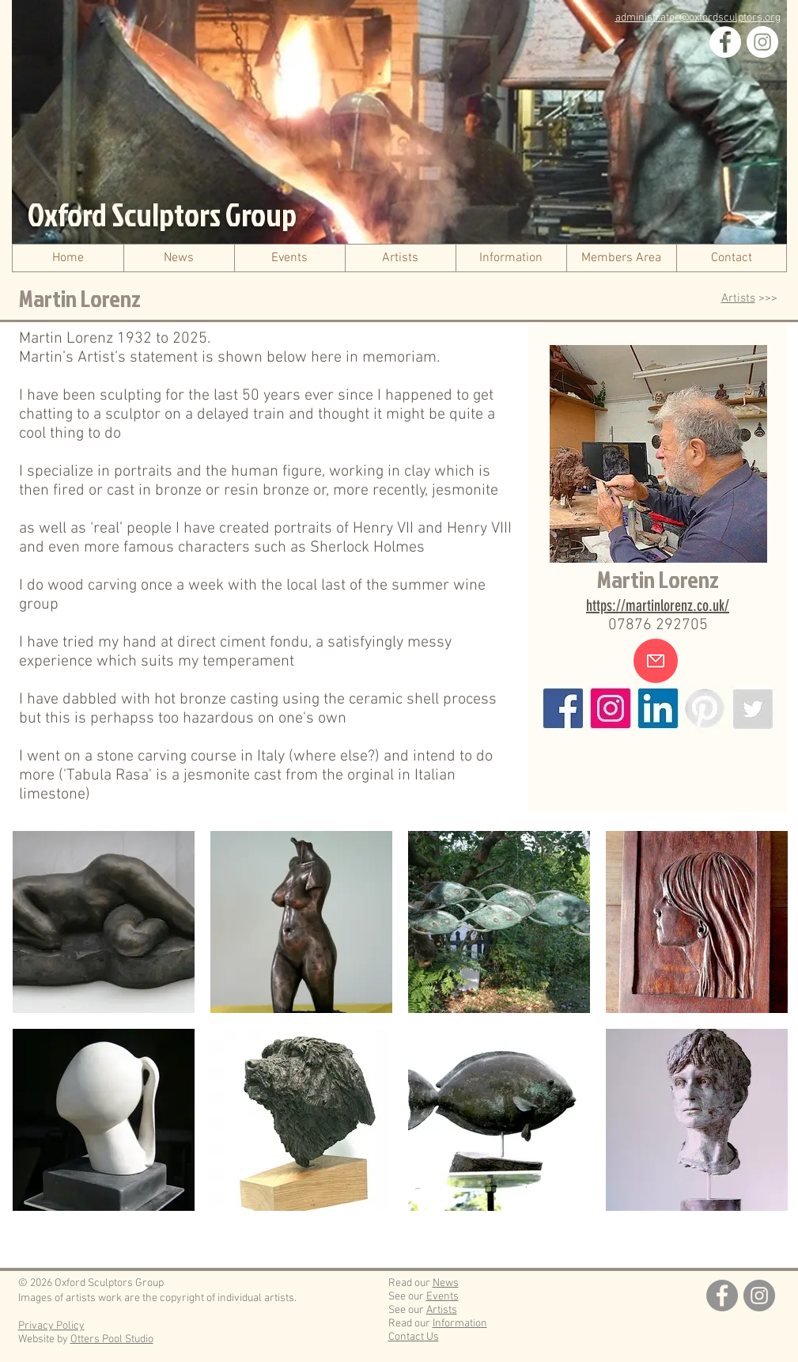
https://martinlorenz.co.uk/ (657, 605)
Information (460, 1323)
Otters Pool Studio (111, 1339)
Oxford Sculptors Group (162, 214)
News (446, 1283)
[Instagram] (762, 42)
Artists (738, 298)
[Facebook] (725, 42)
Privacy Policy (51, 1326)
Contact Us (413, 1337)
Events (442, 1296)
